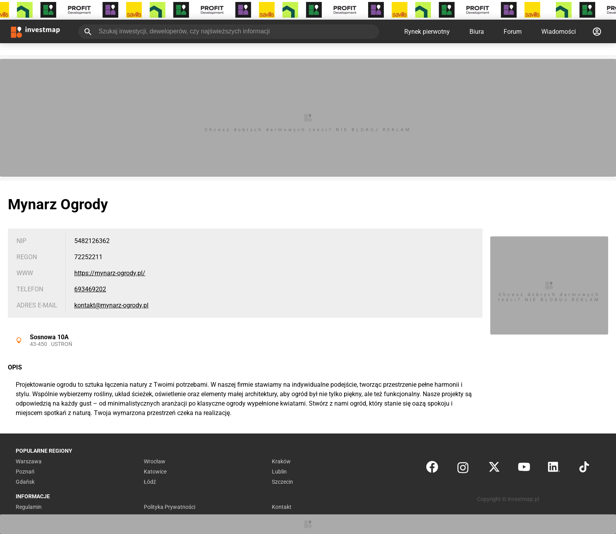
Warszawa (29, 461)
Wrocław (154, 461)
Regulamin (29, 507)
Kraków (281, 461)
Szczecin (282, 482)
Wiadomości (558, 31)
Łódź (150, 482)
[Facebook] (432, 468)
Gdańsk (25, 482)
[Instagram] (463, 468)
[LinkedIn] (554, 468)
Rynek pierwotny (427, 31)
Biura (476, 31)
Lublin (279, 471)
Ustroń (61, 344)
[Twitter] (494, 468)
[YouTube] (524, 468)
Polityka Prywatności (169, 507)
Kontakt (282, 507)
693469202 (90, 289)
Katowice (155, 471)
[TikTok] (584, 468)
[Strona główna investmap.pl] (35, 31)
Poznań (25, 471)
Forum (513, 31)
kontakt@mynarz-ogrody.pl (111, 305)
